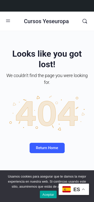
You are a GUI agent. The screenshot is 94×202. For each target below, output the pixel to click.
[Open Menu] (8, 20)
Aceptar (48, 194)
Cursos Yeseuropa (46, 21)
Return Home (47, 148)
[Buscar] (85, 21)
